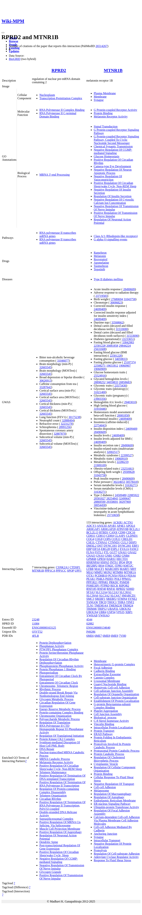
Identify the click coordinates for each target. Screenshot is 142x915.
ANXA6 (102, 525)
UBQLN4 (92, 612)
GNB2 (117, 555)
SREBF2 (111, 598)
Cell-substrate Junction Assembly (113, 690)
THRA (121, 602)
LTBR (90, 569)
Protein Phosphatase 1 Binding (57, 669)
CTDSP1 (75, 567)
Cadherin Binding (104, 671)
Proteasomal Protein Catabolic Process (117, 750)
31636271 (131, 485)
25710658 (113, 515)
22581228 (100, 345)
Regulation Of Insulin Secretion (112, 196)
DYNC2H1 (124, 545)
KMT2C (128, 565)
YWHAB (91, 615)
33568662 (117, 322)
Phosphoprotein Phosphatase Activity (61, 666)
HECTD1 (122, 559)
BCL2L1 (134, 529)
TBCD (102, 602)
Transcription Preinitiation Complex (60, 98)
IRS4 (101, 565)
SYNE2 (132, 598)
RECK (114, 585)
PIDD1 (109, 578)
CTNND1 (114, 542)
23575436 (120, 385)
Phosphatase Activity (51, 646)
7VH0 (122, 635)
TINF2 (130, 602)
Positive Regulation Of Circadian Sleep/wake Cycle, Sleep (59, 853)
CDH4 (110, 535)
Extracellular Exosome (107, 674)
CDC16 (130, 532)
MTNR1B (113, 70)
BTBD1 (104, 532)
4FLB (35, 635)
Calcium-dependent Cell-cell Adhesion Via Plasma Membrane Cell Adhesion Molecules (117, 820)
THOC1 (112, 602)
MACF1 (99, 569)
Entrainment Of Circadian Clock (58, 682)
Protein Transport (104, 730)
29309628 (129, 471)
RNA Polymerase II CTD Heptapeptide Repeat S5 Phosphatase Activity (61, 729)
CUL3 (124, 542)
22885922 (133, 495)
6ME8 (106, 635)
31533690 (122, 329)
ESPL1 (115, 549)
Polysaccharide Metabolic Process (59, 719)
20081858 (112, 345)
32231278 (66, 423)
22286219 (123, 461)
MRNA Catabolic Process (54, 759)
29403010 (130, 402)
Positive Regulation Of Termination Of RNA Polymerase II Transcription (62, 784)
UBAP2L (113, 608)
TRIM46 (91, 608)
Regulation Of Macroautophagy (112, 793)
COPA (107, 539)
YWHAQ (103, 615)
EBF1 (135, 545)
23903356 (100, 398)
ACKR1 (118, 522)
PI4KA (100, 578)
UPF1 (78, 570)
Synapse (99, 99)
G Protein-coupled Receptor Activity (115, 109)
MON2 (107, 572)
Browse (13, 41)
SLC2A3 (113, 592)
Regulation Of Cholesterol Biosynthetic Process (109, 759)
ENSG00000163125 (44, 627)
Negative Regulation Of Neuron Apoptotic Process (113, 171)
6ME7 (98, 635)
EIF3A (96, 549)
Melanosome (101, 790)
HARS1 (111, 559)
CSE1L (90, 542)
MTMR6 (118, 572)
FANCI (134, 549)
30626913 (45, 380)
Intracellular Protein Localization (113, 727)
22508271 (100, 365)
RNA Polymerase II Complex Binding (61, 109)
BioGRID (14, 59)
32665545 (45, 367)
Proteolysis (100, 850)
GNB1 (109, 555)
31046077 (63, 360)
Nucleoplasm (47, 95)
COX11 (116, 539)
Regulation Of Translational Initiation (61, 735)
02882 (90, 623)
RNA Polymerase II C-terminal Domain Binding (57, 115)
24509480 (120, 495)
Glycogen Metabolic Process (56, 699)
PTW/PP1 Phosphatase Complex (58, 649)
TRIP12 (102, 608)
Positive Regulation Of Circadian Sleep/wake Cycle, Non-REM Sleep (115, 184)
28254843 (112, 498)
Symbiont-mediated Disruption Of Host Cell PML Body (59, 744)
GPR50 (101, 559)
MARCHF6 (112, 569)
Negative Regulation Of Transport (114, 783)
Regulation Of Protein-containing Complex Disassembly (59, 790)
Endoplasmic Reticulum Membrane (115, 800)
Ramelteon (100, 252)
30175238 (74, 417)
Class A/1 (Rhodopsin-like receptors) (116, 236)
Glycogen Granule (50, 871)
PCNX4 (113, 575)
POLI (117, 578)
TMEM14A (101, 605)
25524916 (100, 375)
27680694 (117, 299)
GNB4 (125, 555)
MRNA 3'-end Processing (54, 174)
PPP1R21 (92, 582)
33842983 (128, 342)
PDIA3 (122, 575)
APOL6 (130, 525)
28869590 (100, 501)
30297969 (125, 501)
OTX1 (90, 575)
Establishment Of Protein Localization (116, 700)
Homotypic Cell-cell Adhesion (112, 687)
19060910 (121, 458)
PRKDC (114, 582)
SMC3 (90, 598)
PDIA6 (131, 575)
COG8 (99, 539)
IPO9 (129, 562)
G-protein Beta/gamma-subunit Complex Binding (112, 706)
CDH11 (90, 535)
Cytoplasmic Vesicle (106, 764)
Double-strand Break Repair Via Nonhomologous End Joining (58, 694)
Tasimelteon (101, 266)
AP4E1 (121, 525)
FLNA (90, 552)
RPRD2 (59, 70)
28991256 (65, 427)
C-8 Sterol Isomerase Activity (111, 720)
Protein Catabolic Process (109, 754)
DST (100, 545)
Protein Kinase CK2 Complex (57, 739)
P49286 (90, 631)
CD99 (121, 532)
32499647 (125, 498)
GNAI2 (132, 552)
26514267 (101, 46)
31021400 (100, 392)
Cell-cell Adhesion (105, 787)
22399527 (126, 455)
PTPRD (105, 585)
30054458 (100, 505)
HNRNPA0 (93, 562)
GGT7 (113, 552)
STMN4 (122, 598)
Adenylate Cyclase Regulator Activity (116, 857)
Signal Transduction (105, 126)
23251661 (127, 468)
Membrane (100, 96)
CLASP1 (120, 535)
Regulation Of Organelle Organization (116, 694)
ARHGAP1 (93, 529)
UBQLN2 (125, 608)
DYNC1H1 (110, 545)
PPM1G (126, 578)
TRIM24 (128, 605)
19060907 (125, 365)
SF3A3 (90, 592)
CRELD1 (126, 539)
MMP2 (98, 572)
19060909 (100, 369)
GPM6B (91, 559)
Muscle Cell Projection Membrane (59, 828)
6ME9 (114, 635)
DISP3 (133, 542)
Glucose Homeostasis (106, 156)
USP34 (111, 612)
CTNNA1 (101, 542)
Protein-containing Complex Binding (61, 712)
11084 (35, 623)
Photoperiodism (48, 672)
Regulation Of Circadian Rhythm (59, 659)
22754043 (100, 425)
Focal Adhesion (103, 667)
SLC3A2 (104, 595)
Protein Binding (103, 113)
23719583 (101, 295)
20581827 (100, 498)
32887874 (59, 433)
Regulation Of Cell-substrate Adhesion (117, 853)
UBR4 (102, 612)
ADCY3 (91, 525)
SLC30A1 (125, 592)
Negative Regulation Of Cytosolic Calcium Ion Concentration (114, 201)
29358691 (112, 501)
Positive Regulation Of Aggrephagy (60, 832)
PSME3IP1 (93, 585)
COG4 (90, 539)
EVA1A (124, 549)
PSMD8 (124, 582)
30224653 (119, 481)
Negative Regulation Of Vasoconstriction (108, 178)
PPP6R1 (103, 582)
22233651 (128, 339)
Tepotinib (99, 269)
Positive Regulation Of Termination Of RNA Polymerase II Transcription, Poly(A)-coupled (62, 805)
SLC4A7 (115, 595)
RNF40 (101, 588)
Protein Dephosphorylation (55, 642)
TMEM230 (115, 605)
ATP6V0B (122, 529)
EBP (89, 549)
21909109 (100, 465)
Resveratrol (100, 259)
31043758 (130, 299)
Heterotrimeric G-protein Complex (114, 664)
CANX (113, 532)
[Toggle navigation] (2, 32)
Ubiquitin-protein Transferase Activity (116, 807)
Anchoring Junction (105, 833)
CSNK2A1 (62, 567)
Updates (14, 51)
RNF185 (91, 588)
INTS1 (114, 562)
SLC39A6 (92, 595)
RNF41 (111, 588)
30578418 (132, 481)
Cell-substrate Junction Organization (115, 697)
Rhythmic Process (50, 689)
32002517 (113, 452)
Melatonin (100, 256)
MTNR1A (130, 572)
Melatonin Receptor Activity (111, 116)
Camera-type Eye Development (112, 166)
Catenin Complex (104, 677)
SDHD (130, 588)
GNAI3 (90, 555)
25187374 (130, 362)
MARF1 (124, 569)
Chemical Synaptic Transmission (113, 146)
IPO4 (122, 562)
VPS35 (120, 612)
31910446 (100, 408)
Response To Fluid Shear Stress (112, 860)
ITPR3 (119, 565)
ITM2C (109, 565)
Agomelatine (101, 262)
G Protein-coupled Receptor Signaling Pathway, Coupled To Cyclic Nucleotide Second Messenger (116, 140)
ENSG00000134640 (98, 627)
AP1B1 (111, 525)
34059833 (120, 359)
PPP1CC (61, 570)
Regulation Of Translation (54, 722)
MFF (133, 569)
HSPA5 (104, 562)
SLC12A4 (101, 592)
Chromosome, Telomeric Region (58, 685)
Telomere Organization (53, 795)
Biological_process (105, 717)
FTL (106, 552)
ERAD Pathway (103, 734)
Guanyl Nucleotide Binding (110, 684)
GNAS (100, 555)
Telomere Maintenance (53, 772)
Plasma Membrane (105, 93)
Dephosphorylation (50, 662)
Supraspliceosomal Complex (56, 818)
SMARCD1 (129, 595)
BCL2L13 (92, 532)
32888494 (68, 420)
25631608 (100, 349)
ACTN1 (128, 522)
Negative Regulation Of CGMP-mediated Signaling (113, 151)
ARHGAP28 (108, 529)
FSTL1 (99, 552)
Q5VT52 (37, 631)
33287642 (45, 387)
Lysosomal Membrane (107, 681)
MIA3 (90, 572)
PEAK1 (91, 578)
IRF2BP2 (91, 565)
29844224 (125, 345)
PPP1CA (50, 570)
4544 (89, 619)
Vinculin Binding (104, 724)
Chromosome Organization (55, 715)
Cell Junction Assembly (108, 714)
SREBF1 (100, 598)
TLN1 (90, 605)
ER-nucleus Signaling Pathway (112, 803)
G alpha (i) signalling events (110, 239)
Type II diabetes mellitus (108, 279)
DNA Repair (46, 749)
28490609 (129, 289)
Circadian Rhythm (50, 798)
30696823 (116, 302)
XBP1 (128, 612)
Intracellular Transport (107, 840)
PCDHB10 (101, 575)
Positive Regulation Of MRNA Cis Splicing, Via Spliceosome (60, 824)
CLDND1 (132, 535)
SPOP (70, 570)
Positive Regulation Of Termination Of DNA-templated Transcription (62, 777)
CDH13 (100, 535)
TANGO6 (92, 602)
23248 (35, 619)
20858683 (125, 382)
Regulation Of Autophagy (109, 797)
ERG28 (105, 549)
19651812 (112, 365)
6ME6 (90, 635)
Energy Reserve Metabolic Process (60, 709)
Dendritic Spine (48, 842)
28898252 (100, 382)
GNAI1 (122, 552)
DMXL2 (91, 545)
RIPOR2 (124, 585)
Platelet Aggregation (106, 710)
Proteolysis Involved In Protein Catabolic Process (112, 745)
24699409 (100, 309)
